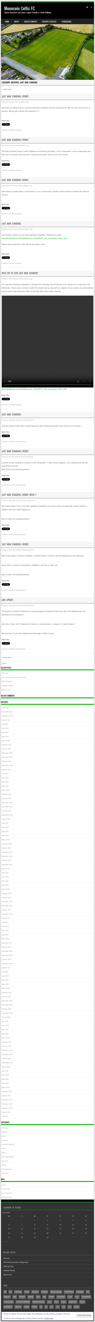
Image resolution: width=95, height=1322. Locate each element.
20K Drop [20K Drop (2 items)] (18, 1292)
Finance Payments (27, 420)
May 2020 (5, 980)
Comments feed (7, 1193)
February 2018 (7, 1091)
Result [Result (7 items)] (82, 1302)
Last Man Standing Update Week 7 (19, 495)
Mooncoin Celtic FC (19, 8)
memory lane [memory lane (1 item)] (8, 1302)
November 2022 (7, 856)
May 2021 (5, 930)
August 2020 (6, 968)
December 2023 (7, 803)
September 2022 (7, 865)
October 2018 (6, 1058)
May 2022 (5, 881)
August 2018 (6, 1067)
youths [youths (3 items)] (76, 1307)
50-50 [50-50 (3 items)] (27, 1292)
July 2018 (5, 1071)
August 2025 (6, 720)
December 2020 (7, 951)
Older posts (6, 89)
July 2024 (5, 774)
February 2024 (7, 794)
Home (7, 21)
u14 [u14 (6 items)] (69, 1307)
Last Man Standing (14, 130)
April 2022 (5, 885)
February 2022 (7, 893)
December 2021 (7, 902)
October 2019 (6, 1009)
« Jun (5, 1242)
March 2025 (6, 741)
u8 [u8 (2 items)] (41, 1307)
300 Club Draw (7, 681)
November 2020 (7, 955)
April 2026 (5, 708)
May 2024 (5, 782)
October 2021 (6, 910)
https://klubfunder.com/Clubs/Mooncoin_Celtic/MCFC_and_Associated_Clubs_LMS (34, 238)
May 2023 (5, 831)
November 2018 (7, 1054)
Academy (5, 1140)
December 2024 (7, 753)
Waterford (5, 1173)
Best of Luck (6, 690)
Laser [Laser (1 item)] (70, 1297)
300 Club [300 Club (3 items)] (35, 1292)
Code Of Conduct (30, 21)
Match (4, 1148)
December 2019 (7, 1001)
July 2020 (5, 972)
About (16, 21)
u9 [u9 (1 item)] (46, 1307)
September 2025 (7, 716)
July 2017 (5, 1116)
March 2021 (6, 939)
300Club (4, 1132)
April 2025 (5, 736)
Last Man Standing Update (15, 96)
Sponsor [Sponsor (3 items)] (18, 1307)
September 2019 (7, 1013)
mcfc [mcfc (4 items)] (77, 1297)
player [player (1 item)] (64, 1302)
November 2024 (7, 757)
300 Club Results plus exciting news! (14, 677)
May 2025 (5, 732)
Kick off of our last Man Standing (20, 273)
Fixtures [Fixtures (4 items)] (22, 1297)
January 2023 (6, 848)
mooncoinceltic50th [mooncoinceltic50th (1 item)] (22, 1302)
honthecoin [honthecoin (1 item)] (61, 1297)
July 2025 (5, 724)
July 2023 (5, 823)
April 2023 (5, 835)
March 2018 (6, 1087)
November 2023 (7, 807)
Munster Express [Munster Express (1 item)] (38, 1302)
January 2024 (6, 798)
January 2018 (6, 1096)
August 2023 (6, 819)
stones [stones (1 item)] (26, 1307)
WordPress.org (7, 1197)
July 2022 (5, 873)
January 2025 (6, 749)
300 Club (5, 673)
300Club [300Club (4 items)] (44, 1292)
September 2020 (7, 964)
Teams (4, 1165)
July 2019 (5, 1021)
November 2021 (7, 906)
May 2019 (5, 1030)
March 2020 (6, 988)
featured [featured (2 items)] (7, 1297)
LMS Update (7, 600)
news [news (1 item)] (49, 1302)
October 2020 (6, 959)
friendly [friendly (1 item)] (30, 1297)
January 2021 (6, 947)
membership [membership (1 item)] (86, 1297)
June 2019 (5, 1025)
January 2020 (6, 997)
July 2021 (5, 922)
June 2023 (5, 827)
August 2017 (6, 1112)
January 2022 (6, 897)
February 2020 (7, 992)
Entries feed (6, 1189)
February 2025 (7, 745)
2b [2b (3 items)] (5, 1292)
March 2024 (6, 790)
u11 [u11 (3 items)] (51, 1307)
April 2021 (5, 935)
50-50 (4, 1136)
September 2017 (7, 1108)
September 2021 (7, 914)
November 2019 (7, 1005)
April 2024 (5, 786)
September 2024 (7, 765)
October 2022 (6, 860)
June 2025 (5, 728)
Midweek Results (7, 686)
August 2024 (6, 770)
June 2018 (5, 1075)
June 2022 (5, 877)
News (24, 441)
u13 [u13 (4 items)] (63, 1307)
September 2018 (7, 1063)
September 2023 (7, 815)
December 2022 (7, 852)
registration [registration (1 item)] (73, 1302)
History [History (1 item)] (51, 1297)
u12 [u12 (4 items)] (57, 1307)
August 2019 (6, 1017)
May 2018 (5, 1079)
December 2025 (7, 712)
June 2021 (5, 926)
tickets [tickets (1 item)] (34, 1307)
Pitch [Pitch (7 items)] (56, 1302)
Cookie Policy (48, 1318)
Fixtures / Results (49, 21)
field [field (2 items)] (14, 1297)
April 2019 (5, 1034)
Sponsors (5, 1161)
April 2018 (5, 1083)
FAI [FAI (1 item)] (88, 1292)
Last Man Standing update (15, 140)
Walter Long (25, 102)
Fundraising (66, 21)
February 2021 (7, 943)
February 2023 (7, 844)
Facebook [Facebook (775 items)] (80, 1292)
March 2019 (6, 1038)
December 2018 (7, 1050)
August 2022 (6, 869)
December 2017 (7, 1100)
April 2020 (5, 984)
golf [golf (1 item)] (44, 1297)
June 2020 (5, 976)
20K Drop (5, 1128)
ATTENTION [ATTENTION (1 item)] (69, 1292)
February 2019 (7, 1042)
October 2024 (6, 761)
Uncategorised (6, 1169)
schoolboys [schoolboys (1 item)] (8, 1307)
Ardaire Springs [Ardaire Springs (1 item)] (56, 1292)
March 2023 (6, 840)
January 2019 (6, 1046)
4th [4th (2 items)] (10, 1292)
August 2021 (6, 918)
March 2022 (6, 889)
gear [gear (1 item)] (38, 1297)
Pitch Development (8, 1157)
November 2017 (7, 1104)
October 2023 (6, 811)
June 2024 (5, 778)
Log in (4, 1185)
